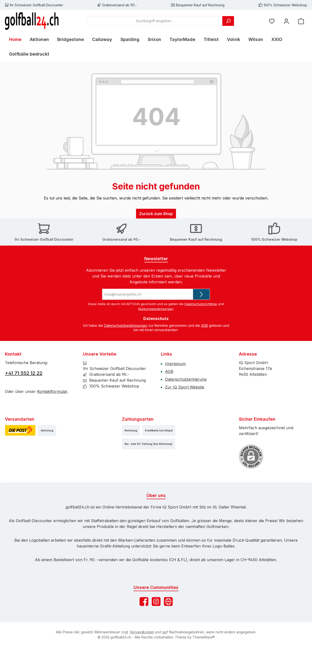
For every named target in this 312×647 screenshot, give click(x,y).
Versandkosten (142, 632)
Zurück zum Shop (156, 213)
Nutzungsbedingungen (155, 309)
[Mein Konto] (286, 21)
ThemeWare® (204, 637)
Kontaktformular (52, 391)
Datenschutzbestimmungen (125, 325)
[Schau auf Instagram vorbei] (156, 601)
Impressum (175, 363)
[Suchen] (228, 21)
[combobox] (155, 21)
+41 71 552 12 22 (23, 373)
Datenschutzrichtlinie (201, 304)
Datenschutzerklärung (185, 379)
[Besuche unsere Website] (168, 601)
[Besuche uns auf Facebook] (143, 601)
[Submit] (201, 294)
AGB (204, 325)
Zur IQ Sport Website (184, 387)
